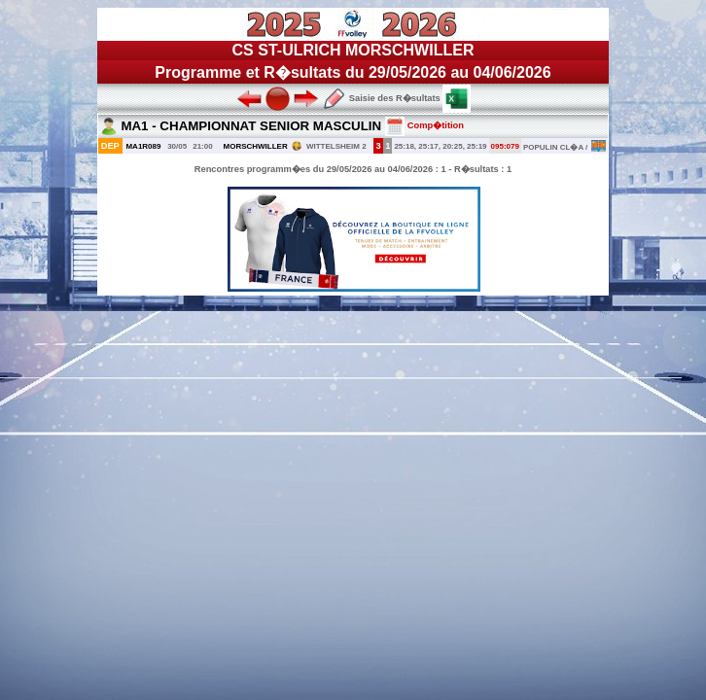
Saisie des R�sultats (381, 98)
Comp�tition (424, 125)
